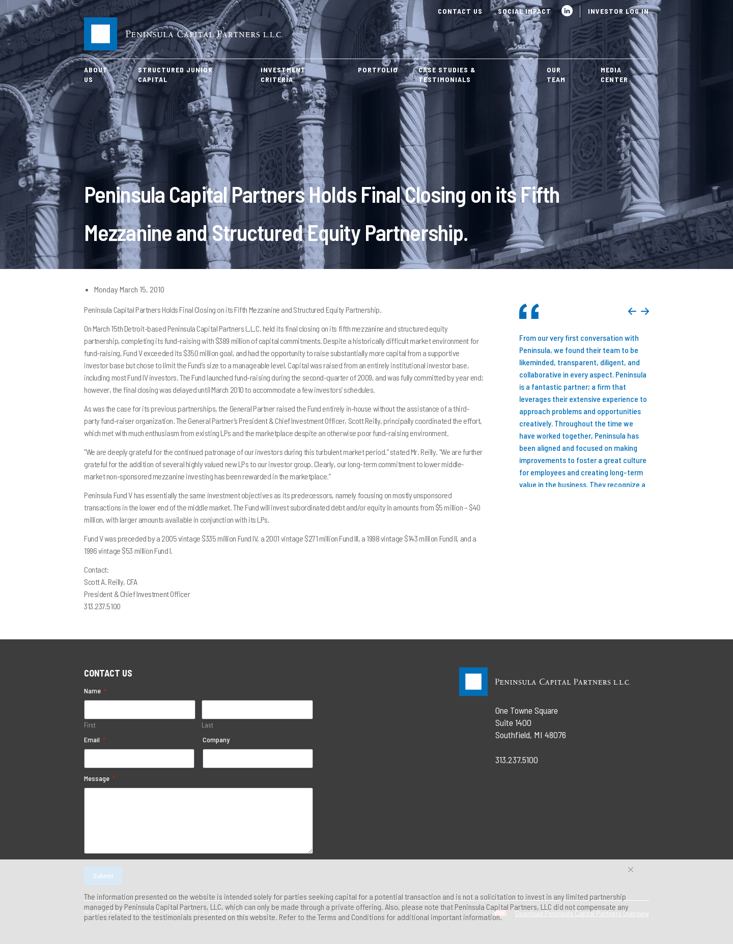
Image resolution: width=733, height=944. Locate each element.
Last (207, 725)
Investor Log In (618, 11)
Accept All (642, 873)
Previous (632, 311)
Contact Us (460, 11)
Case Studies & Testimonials (447, 74)
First (90, 725)
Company (216, 739)
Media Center (614, 74)
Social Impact (524, 11)
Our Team (556, 74)
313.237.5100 (516, 759)
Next (645, 311)
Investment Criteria (283, 74)
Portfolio (378, 69)
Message (99, 778)
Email (94, 739)
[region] (366, 901)
